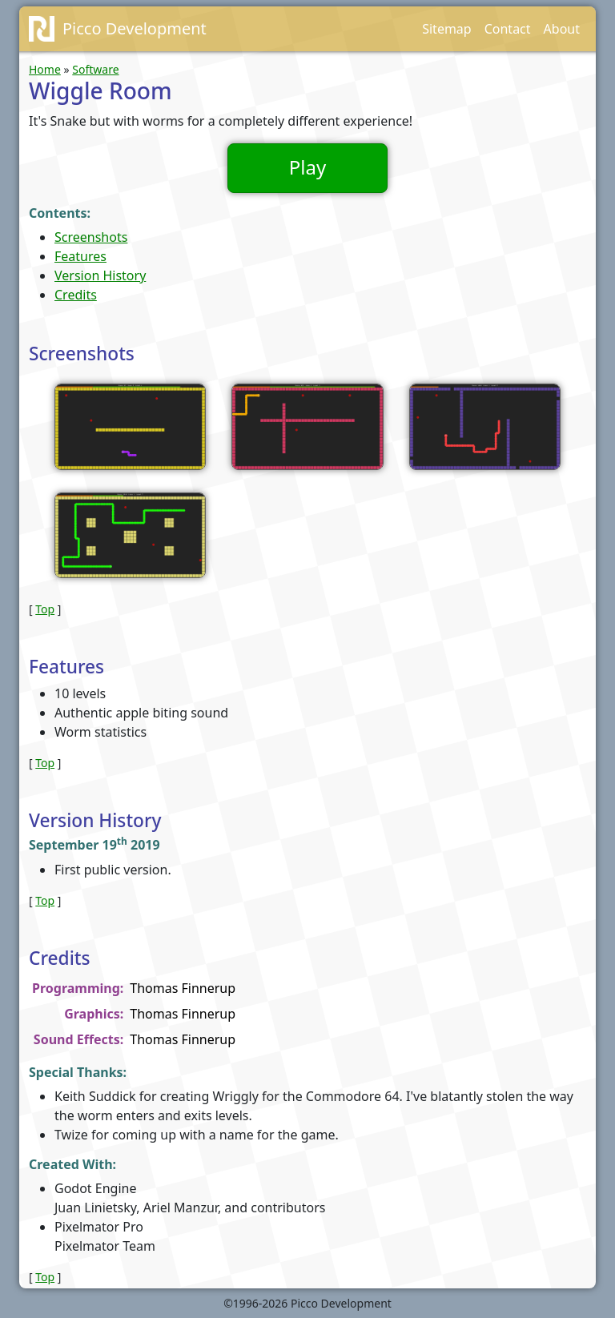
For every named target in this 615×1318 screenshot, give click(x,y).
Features (80, 256)
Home (45, 69)
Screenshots (90, 237)
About (562, 29)
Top (44, 609)
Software (95, 69)
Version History (100, 275)
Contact (507, 29)
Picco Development (134, 28)
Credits (75, 294)
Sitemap (447, 29)
